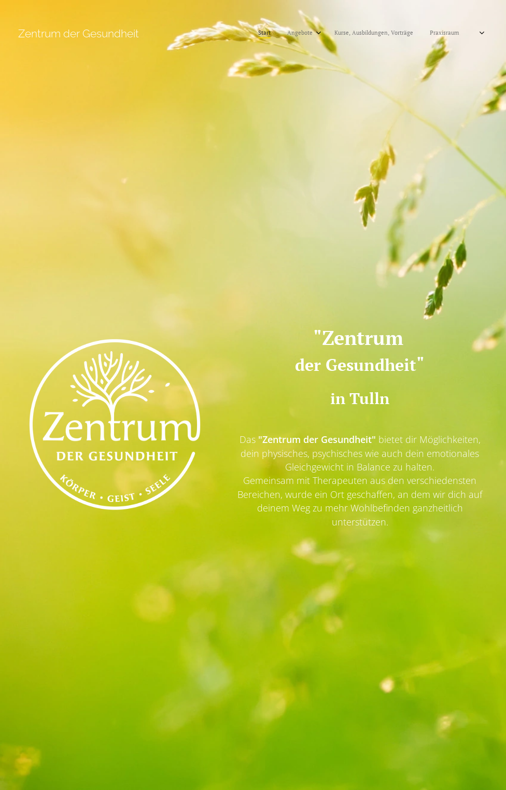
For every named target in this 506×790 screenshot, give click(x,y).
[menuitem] (332, 34)
